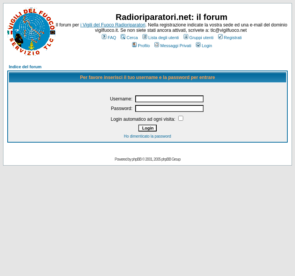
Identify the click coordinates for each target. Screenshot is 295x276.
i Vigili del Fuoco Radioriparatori (112, 25)
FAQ (109, 37)
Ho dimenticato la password (147, 136)
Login (204, 45)
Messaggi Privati (172, 45)
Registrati (230, 37)
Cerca (129, 37)
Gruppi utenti (199, 37)
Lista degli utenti (161, 37)
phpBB (136, 159)
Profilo (141, 45)
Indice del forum (25, 66)
